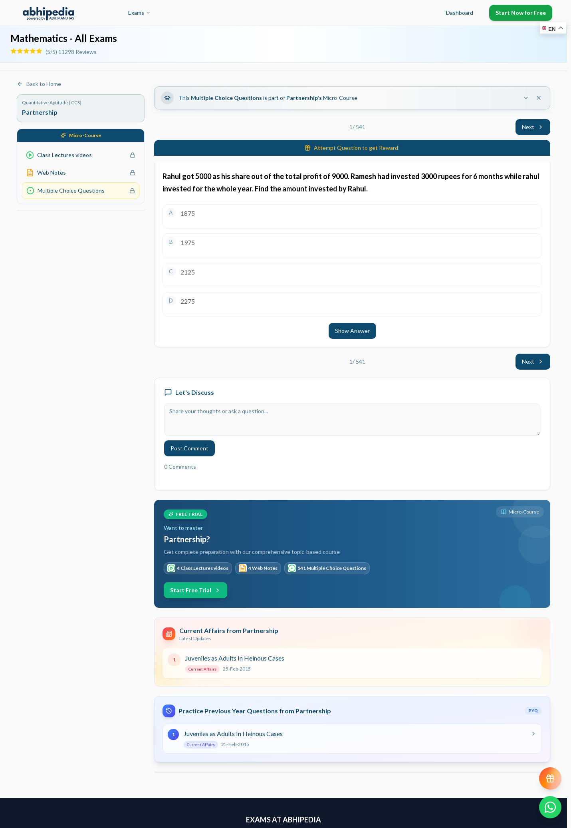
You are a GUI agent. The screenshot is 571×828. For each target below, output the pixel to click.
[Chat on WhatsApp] (550, 807)
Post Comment (189, 448)
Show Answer (352, 330)
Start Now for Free (521, 12)
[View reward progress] (550, 778)
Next (533, 126)
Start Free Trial (195, 590)
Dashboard (459, 12)
